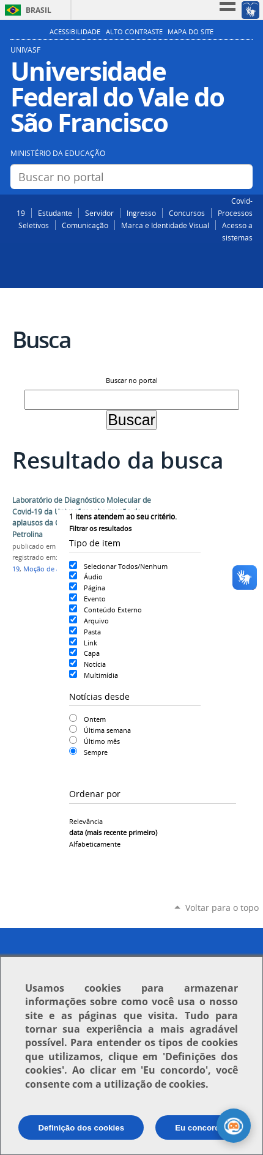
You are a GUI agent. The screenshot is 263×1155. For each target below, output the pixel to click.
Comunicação (85, 225)
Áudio (93, 576)
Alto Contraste (134, 32)
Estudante (55, 213)
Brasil (38, 10)
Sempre (96, 752)
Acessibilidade (75, 32)
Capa (92, 653)
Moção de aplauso (52, 569)
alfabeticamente (94, 844)
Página (94, 587)
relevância (86, 821)
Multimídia (101, 675)
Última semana (107, 730)
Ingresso (141, 213)
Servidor (99, 213)
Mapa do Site (190, 32)
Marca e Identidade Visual (165, 225)
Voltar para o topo (222, 907)
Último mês (102, 741)
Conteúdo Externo (113, 609)
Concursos (187, 213)
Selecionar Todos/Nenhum (126, 566)
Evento (95, 598)
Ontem (95, 719)
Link (90, 642)
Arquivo (96, 620)
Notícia (95, 664)
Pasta (92, 631)
